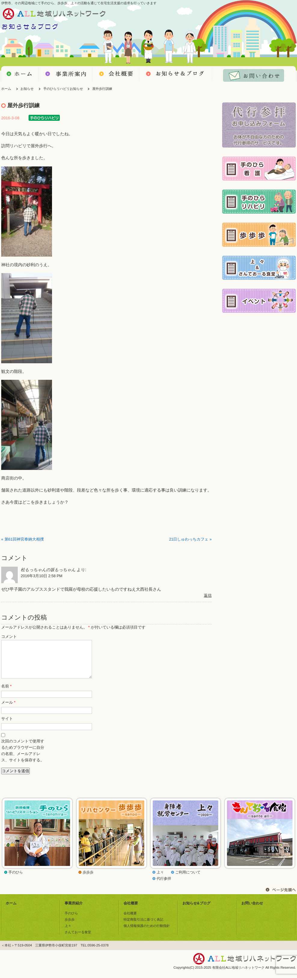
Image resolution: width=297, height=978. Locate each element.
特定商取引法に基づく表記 (143, 926)
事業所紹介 (74, 910)
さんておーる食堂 (78, 939)
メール (8, 710)
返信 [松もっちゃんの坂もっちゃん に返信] (208, 595)
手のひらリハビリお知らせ (63, 88)
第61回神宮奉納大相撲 (24, 539)
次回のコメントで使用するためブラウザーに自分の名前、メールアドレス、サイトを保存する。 (22, 757)
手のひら (15, 879)
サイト (7, 726)
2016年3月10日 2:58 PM (41, 576)
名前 (6, 693)
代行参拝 (164, 886)
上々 (160, 879)
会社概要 (131, 910)
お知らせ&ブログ (196, 910)
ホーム (6, 88)
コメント (9, 637)
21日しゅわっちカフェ (188, 539)
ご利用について (188, 879)
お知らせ (27, 88)
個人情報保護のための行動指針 (147, 933)
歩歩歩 (88, 879)
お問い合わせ (252, 910)
